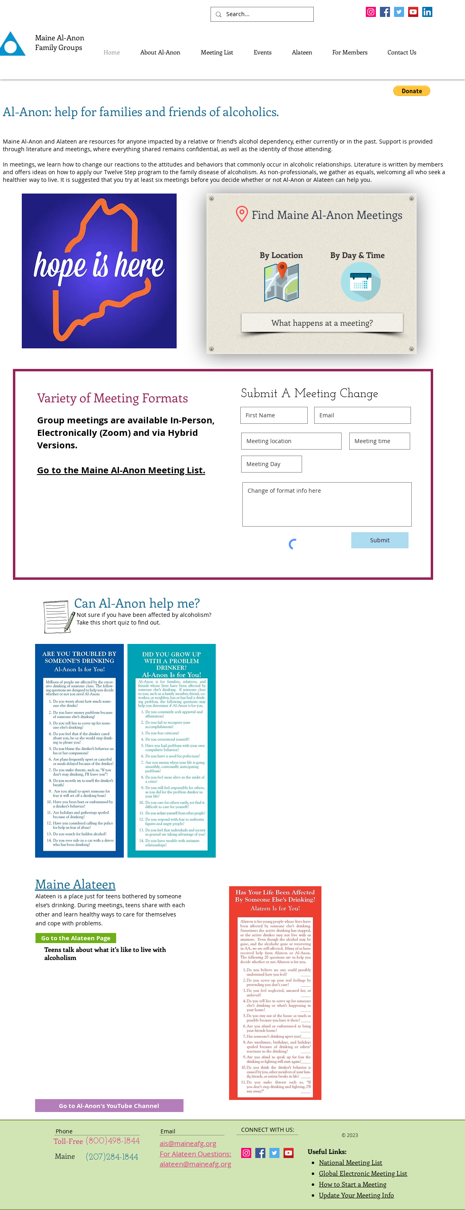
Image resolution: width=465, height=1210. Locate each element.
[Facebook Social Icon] (385, 12)
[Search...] (261, 14)
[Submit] (380, 540)
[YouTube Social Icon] (413, 12)
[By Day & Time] (357, 254)
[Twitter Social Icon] (399, 12)
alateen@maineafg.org (195, 1163)
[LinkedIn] (427, 12)
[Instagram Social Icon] (371, 12)
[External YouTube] (109, 1015)
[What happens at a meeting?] (322, 322)
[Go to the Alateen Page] (75, 938)
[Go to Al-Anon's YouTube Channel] (109, 1105)
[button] (411, 90)
